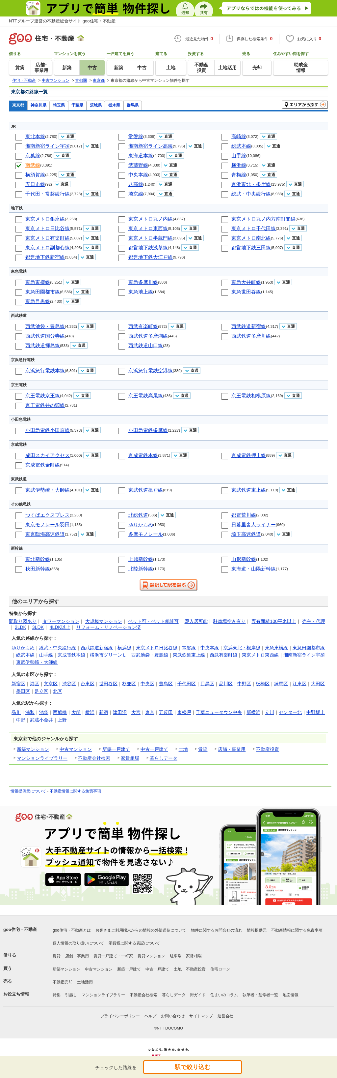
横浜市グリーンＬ (108, 655)
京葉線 (32, 155)
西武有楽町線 (143, 326)
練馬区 (281, 683)
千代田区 (186, 683)
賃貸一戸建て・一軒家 (113, 956)
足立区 (41, 691)
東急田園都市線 (42, 291)
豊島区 (166, 683)
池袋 (43, 712)
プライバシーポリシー (120, 1016)
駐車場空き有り (229, 621)
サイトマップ (201, 1016)
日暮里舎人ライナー (253, 524)
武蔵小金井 (41, 720)
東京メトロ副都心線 (47, 247)
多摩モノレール (145, 534)
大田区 (318, 683)
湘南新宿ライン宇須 (47, 146)
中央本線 (138, 174)
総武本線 (241, 146)
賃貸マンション (151, 956)
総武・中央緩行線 (251, 194)
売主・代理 (313, 621)
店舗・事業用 (232, 749)
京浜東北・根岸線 (251, 184)
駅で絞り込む (192, 1067)
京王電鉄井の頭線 (45, 405)
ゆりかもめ (140, 524)
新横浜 (253, 712)
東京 (149, 712)
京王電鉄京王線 (42, 395)
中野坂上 (315, 712)
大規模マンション (103, 621)
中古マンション (76, 749)
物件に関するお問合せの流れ (216, 930)
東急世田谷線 (246, 291)
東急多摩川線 (143, 282)
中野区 (244, 683)
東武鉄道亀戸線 (145, 490)
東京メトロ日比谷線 (47, 228)
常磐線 (135, 136)
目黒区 (207, 683)
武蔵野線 (138, 165)
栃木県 (114, 105)
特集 (57, 995)
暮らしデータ (163, 758)
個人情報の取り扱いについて (78, 943)
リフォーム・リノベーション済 (108, 627)
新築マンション (33, 749)
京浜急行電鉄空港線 (150, 370)
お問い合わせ (173, 1016)
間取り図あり (23, 621)
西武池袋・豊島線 (45, 326)
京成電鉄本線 (143, 455)
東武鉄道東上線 (248, 490)
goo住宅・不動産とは (72, 930)
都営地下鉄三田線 (251, 247)
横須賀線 (35, 174)
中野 (20, 720)
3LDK (38, 627)
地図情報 (290, 995)
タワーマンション (60, 621)
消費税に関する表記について (134, 943)
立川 (269, 712)
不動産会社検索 (94, 758)
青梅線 (238, 174)
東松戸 (184, 712)
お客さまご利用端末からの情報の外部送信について (140, 930)
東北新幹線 (37, 559)
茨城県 (96, 105)
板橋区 (263, 683)
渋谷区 (69, 683)
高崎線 (238, 136)
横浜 (89, 712)
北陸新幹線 (140, 568)
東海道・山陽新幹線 (253, 568)
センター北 (290, 712)
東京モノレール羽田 (47, 524)
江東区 (299, 683)
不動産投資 (267, 749)
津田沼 (120, 712)
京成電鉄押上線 (248, 455)
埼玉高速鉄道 (246, 534)
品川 (16, 712)
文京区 (51, 683)
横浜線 (238, 165)
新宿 (103, 712)
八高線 (135, 184)
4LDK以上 (60, 627)
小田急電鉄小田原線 (47, 430)
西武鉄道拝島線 (42, 345)
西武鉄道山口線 (145, 345)
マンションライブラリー (42, 758)
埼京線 (135, 194)
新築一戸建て (116, 749)
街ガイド (198, 995)
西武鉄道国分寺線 (45, 336)
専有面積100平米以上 (273, 621)
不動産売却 (62, 982)
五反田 (166, 712)
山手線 (238, 155)
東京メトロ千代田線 (253, 228)
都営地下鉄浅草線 (148, 247)
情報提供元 (257, 930)
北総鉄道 (138, 515)
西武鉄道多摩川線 (251, 336)
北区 (57, 691)
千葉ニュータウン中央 (219, 712)
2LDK (20, 627)
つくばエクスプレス (47, 515)
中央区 (147, 683)
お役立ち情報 (16, 994)
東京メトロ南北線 (251, 238)
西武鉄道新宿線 (248, 326)
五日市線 (35, 184)
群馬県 (133, 105)
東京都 (18, 105)
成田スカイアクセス (47, 455)
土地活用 (85, 982)
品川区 (226, 683)
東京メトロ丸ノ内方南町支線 (263, 219)
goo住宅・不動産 (20, 929)
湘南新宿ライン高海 (150, 146)
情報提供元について (28, 791)
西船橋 (60, 712)
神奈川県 (38, 105)
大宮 (136, 712)
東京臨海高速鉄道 (45, 534)
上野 (62, 720)
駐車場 (176, 956)
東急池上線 (140, 291)
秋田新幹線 (37, 568)
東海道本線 (140, 155)
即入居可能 (196, 621)
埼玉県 (59, 105)
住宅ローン (220, 969)
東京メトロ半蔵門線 (150, 238)
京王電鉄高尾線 (145, 395)
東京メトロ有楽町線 (47, 238)
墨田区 (23, 691)
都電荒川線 (243, 515)
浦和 (30, 712)
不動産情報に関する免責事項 (75, 791)
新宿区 (18, 683)
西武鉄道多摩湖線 (148, 336)
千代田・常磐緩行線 (47, 194)
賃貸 (202, 749)
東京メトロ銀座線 (45, 219)
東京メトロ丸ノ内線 (150, 219)
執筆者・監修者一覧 (260, 995)
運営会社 (225, 1016)
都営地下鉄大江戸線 (150, 257)
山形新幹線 (243, 559)
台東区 (87, 683)
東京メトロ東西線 (148, 228)
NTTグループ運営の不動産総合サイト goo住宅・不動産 (62, 20)
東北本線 (35, 136)
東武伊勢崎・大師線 (47, 490)
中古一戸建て (154, 749)
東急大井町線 (246, 282)
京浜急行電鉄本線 (45, 370)
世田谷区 (108, 683)
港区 (34, 683)
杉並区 (129, 683)
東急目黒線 (37, 301)
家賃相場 (130, 758)
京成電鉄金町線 (42, 465)
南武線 (32, 165)
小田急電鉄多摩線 (148, 430)
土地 (183, 749)
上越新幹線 (140, 559)
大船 (76, 712)
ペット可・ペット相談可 (153, 621)
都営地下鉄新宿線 (45, 257)
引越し (71, 995)
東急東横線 (37, 282)
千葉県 (77, 105)
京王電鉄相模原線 (251, 395)
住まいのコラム (224, 995)
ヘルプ (150, 1016)
